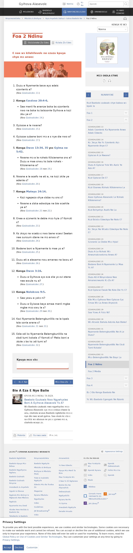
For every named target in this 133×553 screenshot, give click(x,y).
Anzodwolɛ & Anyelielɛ (19, 487)
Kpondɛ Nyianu (92, 470)
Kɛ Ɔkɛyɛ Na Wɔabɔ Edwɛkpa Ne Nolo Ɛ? (108, 229)
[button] (48, 12)
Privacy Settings (11, 540)
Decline (19, 547)
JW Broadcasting (42, 511)
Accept (7, 547)
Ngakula (12, 502)
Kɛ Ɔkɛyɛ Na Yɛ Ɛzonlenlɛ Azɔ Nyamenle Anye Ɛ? (108, 142)
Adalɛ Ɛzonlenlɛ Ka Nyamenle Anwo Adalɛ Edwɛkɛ (108, 130)
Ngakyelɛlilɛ (64, 496)
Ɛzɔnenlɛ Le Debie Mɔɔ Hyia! (108, 240)
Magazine (38, 491)
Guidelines (38, 507)
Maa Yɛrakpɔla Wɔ (66, 477)
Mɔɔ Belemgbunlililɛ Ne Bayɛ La (108, 356)
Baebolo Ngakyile (41, 463)
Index (36, 503)
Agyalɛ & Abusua (16, 491)
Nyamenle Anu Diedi (18, 506)
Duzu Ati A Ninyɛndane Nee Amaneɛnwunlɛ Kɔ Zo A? (108, 277)
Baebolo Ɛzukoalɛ (16, 477)
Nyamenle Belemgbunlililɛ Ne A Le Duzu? (108, 332)
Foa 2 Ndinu (95, 364)
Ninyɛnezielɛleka (13, 18)
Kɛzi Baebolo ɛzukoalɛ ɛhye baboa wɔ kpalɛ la (106, 104)
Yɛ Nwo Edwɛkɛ (65, 465)
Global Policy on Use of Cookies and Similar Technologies (32, 537)
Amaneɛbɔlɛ (64, 458)
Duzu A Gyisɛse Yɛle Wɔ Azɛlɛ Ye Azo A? (108, 165)
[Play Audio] (125, 18)
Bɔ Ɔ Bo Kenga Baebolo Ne (101, 392)
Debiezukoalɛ (64, 492)
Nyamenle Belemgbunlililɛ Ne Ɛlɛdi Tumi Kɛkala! (108, 344)
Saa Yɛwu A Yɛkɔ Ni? (108, 311)
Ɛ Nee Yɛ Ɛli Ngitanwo (68, 481)
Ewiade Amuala (65, 511)
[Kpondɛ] (106, 4)
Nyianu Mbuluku (41, 495)
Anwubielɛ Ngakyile (67, 507)
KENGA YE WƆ (119, 24)
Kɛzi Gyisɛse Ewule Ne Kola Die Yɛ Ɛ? (108, 288)
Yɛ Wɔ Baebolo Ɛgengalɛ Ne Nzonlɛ (105, 399)
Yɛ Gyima (63, 503)
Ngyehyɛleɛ (39, 499)
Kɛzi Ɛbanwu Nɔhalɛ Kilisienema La (108, 186)
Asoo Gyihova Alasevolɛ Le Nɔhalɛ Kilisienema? (108, 197)
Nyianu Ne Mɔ (65, 500)
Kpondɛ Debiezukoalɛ (112, 465)
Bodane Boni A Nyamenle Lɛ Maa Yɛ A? (108, 264)
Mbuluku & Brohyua (32, 18)
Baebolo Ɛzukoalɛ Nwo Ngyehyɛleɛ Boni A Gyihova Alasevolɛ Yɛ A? (46, 401)
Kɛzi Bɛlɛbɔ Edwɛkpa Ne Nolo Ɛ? (108, 218)
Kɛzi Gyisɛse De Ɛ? (108, 176)
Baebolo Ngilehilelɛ (17, 458)
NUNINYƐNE (107, 95)
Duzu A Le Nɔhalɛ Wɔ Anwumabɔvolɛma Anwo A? (108, 251)
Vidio (36, 515)
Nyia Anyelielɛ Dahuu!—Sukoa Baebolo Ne (63, 18)
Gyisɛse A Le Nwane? (108, 154)
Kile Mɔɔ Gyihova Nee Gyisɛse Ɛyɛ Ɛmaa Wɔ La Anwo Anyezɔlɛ (108, 299)
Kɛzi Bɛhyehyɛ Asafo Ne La (108, 208)
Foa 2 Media (94, 371)
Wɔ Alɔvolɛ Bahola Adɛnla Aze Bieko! (108, 320)
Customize (32, 547)
